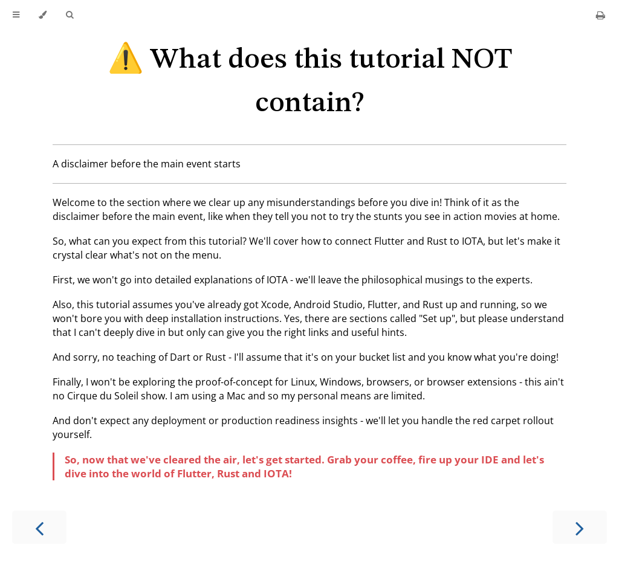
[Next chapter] (580, 527)
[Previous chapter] (39, 527)
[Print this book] (600, 15)
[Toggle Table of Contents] (16, 15)
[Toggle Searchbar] (69, 15)
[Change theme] (42, 15)
